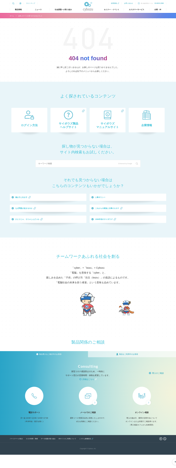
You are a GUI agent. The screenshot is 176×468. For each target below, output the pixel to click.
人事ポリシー (107, 202)
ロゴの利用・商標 (32, 452)
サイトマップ (30, 3)
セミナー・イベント (111, 9)
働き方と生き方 (28, 202)
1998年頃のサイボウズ (113, 230)
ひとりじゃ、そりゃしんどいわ (38, 230)
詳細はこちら (88, 393)
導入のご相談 (158, 386)
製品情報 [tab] (18, 9)
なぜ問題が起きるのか (32, 216)
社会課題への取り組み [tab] (63, 9)
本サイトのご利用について (67, 452)
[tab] (44, 367)
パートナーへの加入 (16, 452)
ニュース (38, 9)
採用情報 (114, 3)
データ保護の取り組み (48, 452)
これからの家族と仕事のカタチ (118, 216)
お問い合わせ (128, 3)
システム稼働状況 (85, 452)
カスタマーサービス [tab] (136, 9)
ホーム (12, 16)
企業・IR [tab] (157, 9)
